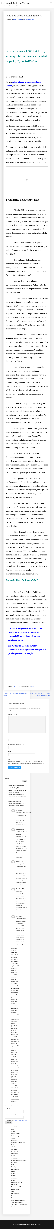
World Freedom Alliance (21, 93)
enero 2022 (14, 1063)
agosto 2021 (14, 1074)
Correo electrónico (16, 744)
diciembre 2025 (15, 959)
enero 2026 (14, 957)
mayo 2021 (14, 1081)
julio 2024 (13, 997)
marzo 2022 (14, 1059)
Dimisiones (14, 1162)
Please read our (16, 1120)
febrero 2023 (14, 1034)
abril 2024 (13, 1003)
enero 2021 (14, 1090)
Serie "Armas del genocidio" (18, 1200)
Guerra (13, 1173)
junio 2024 (14, 999)
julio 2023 (13, 1023)
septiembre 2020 (15, 1099)
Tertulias (13, 1207)
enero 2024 (14, 1010)
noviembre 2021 (15, 1068)
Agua (12, 1129)
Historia (13, 1180)
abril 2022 (13, 1057)
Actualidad (17, 686)
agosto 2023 (14, 1021)
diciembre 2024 (15, 986)
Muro (12, 1191)
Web (9, 752)
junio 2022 (14, 1052)
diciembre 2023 (15, 1012)
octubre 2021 (14, 1070)
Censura (13, 1138)
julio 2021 (13, 1077)
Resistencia (14, 1198)
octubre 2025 (14, 963)
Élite (12, 1164)
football (18, 861)
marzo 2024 (14, 1006)
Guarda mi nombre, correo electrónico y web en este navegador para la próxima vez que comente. (26, 762)
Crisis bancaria (15, 1156)
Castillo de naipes (15, 1136)
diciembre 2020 (15, 1092)
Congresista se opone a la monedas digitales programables (21, 921)
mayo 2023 (14, 1028)
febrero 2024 (14, 1008)
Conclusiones (14, 1153)
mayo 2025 (14, 975)
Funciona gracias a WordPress (21, 1224)
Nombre (11, 737)
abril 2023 (13, 1030)
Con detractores (15, 1151)
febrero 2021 (14, 1088)
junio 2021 (14, 1079)
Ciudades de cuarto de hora (18, 1142)
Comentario (13, 714)
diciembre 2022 (15, 1039)
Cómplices (14, 1147)
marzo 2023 (14, 1032)
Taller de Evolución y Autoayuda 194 (21, 891)
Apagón (13, 1131)
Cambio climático (15, 1133)
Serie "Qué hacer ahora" (17, 1202)
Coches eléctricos (15, 1144)
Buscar (7, 778)
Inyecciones (14, 1184)
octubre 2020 (14, 1097)
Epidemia (33, 686)
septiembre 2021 (15, 1072)
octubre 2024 (14, 990)
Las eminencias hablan (17, 1187)
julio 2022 (13, 1050)
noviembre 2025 (15, 961)
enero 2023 (14, 1037)
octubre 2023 (14, 1017)
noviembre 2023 (15, 1014)
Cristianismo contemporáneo (18, 1160)
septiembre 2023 (15, 1019)
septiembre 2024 (15, 992)
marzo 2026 (14, 952)
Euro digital (14, 1167)
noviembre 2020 (15, 1094)
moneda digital (15, 1189)
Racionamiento (15, 1193)
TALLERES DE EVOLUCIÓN (19, 1204)
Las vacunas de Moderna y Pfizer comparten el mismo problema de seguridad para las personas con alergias (27, 650)
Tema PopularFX (36, 1224)
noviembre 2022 (15, 1041)
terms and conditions (21, 1120)
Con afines (14, 1149)
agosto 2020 (14, 1101)
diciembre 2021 (15, 1065)
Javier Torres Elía (29, 19)
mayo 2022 (14, 1054)
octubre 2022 (14, 1043)
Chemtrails (14, 1140)
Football (18, 889)
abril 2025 (13, 977)
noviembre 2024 (15, 988)
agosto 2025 (14, 968)
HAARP (13, 1175)
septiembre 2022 (15, 1045)
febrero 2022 (14, 1061)
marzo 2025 (14, 979)
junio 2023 (14, 1026)
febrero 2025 (14, 981)
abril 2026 (13, 950)
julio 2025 (13, 970)
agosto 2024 (14, 995)
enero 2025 (14, 983)
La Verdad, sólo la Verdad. (15, 2)
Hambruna (14, 1178)
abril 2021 (13, 1083)
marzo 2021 (14, 1085)
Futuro (13, 1171)
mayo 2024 (14, 1001)
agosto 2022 (14, 1048)
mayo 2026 (14, 948)
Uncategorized (14, 1209)
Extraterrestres (15, 1169)
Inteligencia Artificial (16, 1182)
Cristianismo (14, 1158)
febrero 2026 (14, 955)
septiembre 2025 (15, 966)
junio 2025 (14, 972)
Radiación (13, 1195)
